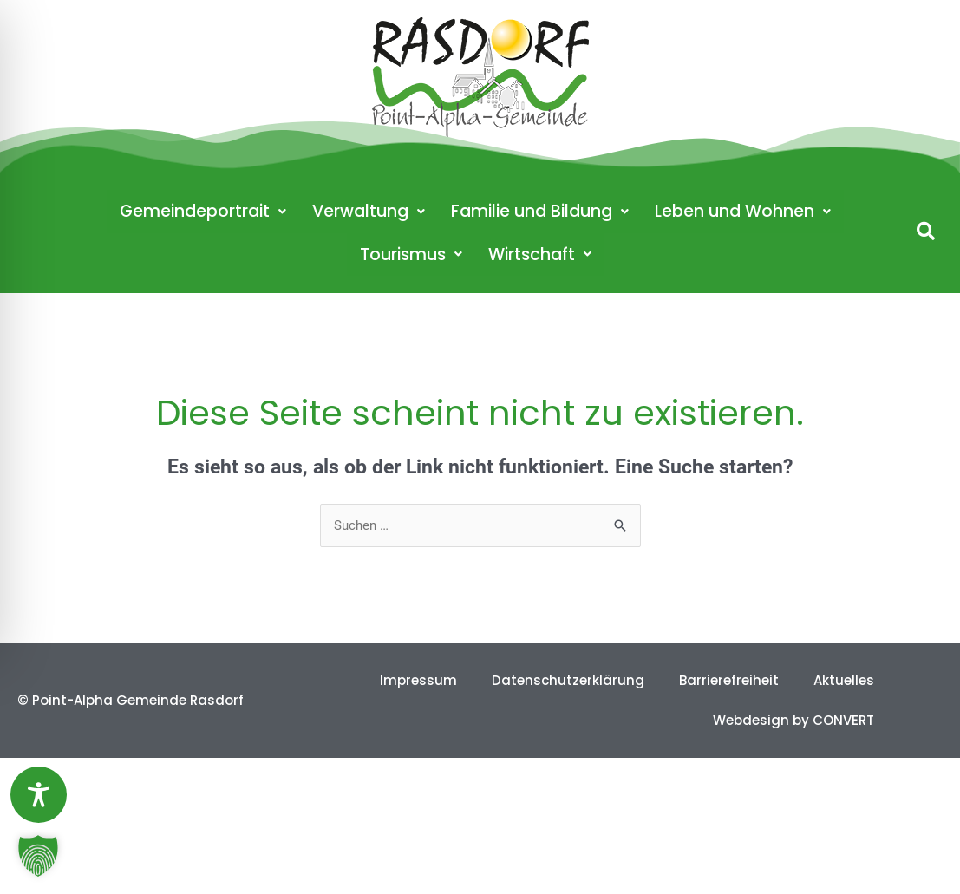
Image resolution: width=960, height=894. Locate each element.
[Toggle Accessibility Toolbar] (39, 795)
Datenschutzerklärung (568, 680)
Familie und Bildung (540, 211)
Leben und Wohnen (743, 211)
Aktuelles (843, 680)
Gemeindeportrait (203, 211)
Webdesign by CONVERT (793, 720)
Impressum (418, 680)
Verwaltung (368, 211)
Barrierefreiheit (729, 680)
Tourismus (411, 254)
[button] (926, 231)
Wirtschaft (539, 254)
